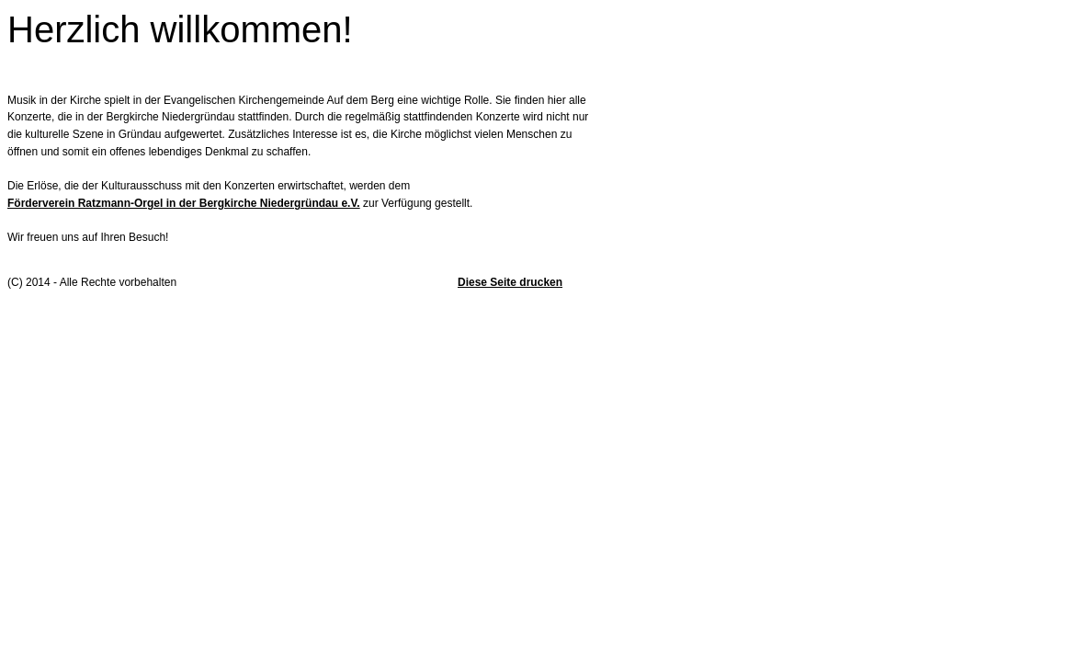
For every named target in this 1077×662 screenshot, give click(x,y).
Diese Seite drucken (510, 282)
